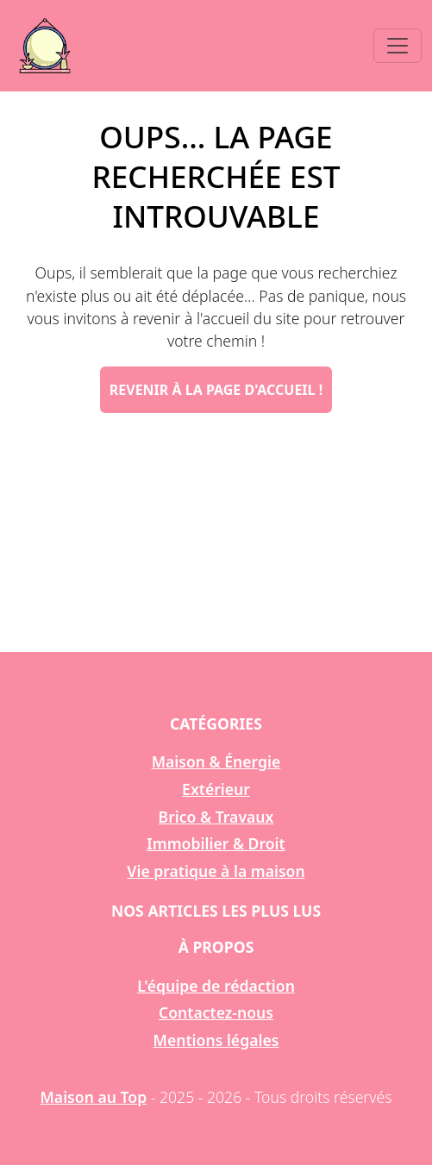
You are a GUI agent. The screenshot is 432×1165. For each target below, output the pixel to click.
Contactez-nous (216, 1012)
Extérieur (216, 789)
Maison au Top (94, 1097)
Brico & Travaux (216, 816)
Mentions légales (216, 1040)
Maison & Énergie (216, 761)
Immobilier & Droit (216, 843)
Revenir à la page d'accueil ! (216, 389)
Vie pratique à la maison (215, 871)
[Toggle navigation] (397, 45)
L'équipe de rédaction (216, 985)
